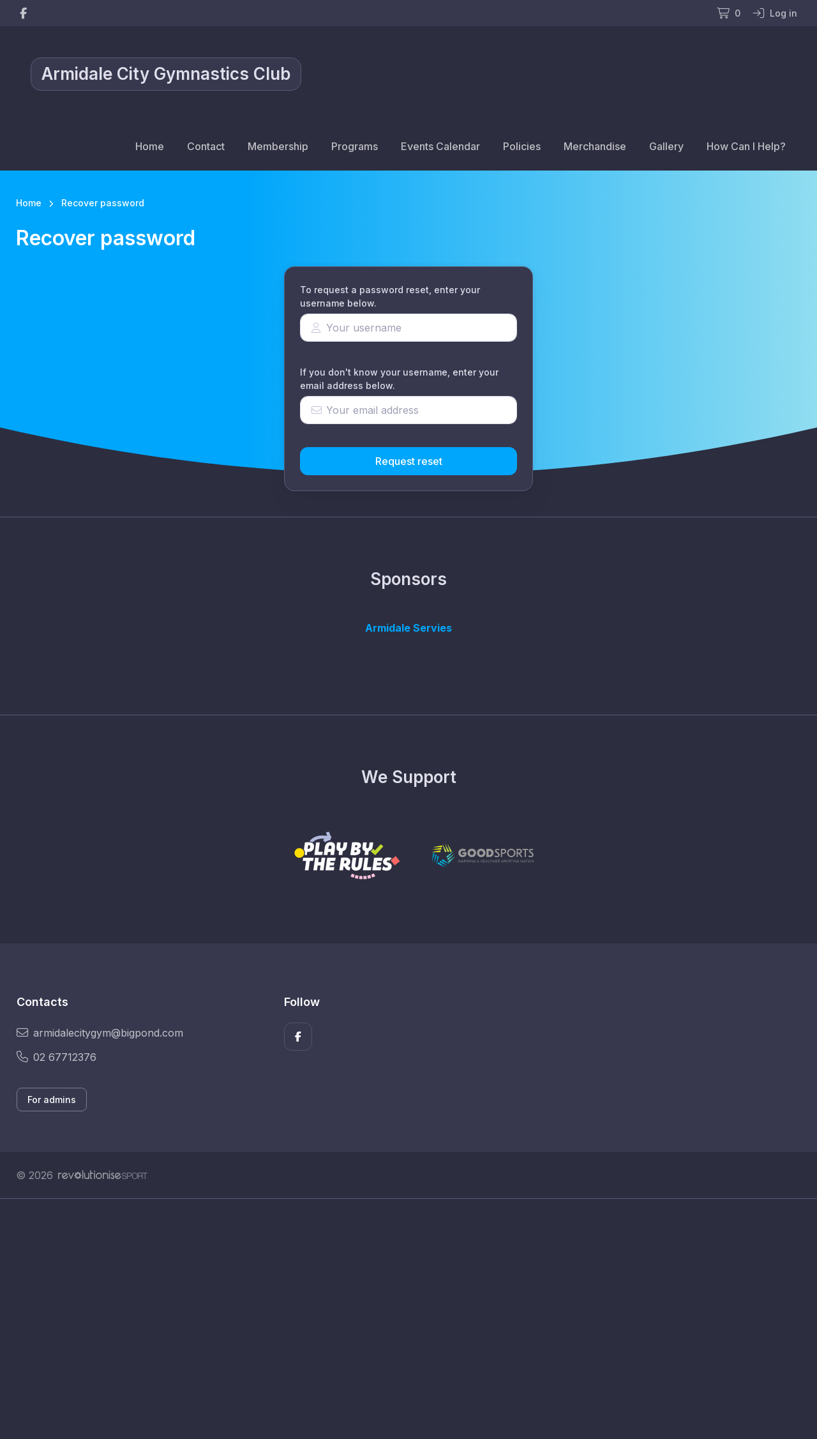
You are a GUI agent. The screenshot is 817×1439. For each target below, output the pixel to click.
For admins (51, 1099)
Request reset (408, 461)
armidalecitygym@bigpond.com (100, 1032)
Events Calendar (440, 146)
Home (149, 146)
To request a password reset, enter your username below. (390, 296)
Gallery (666, 146)
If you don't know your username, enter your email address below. (399, 379)
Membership (278, 146)
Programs (354, 146)
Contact (206, 146)
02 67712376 (56, 1057)
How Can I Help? (746, 146)
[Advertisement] (399, 1319)
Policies (522, 146)
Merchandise (595, 146)
